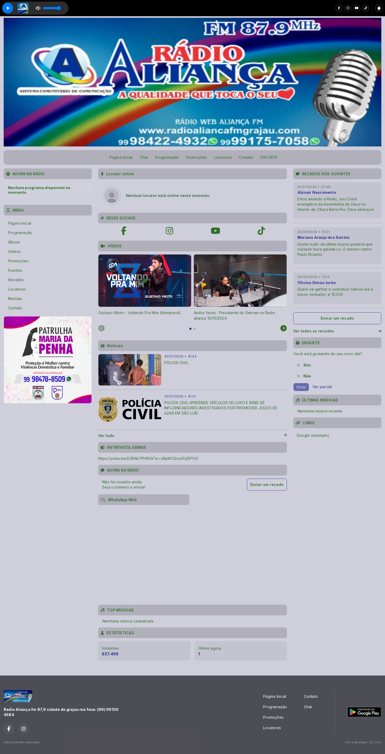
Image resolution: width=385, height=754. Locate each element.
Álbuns (14, 242)
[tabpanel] (144, 287)
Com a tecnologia (363, 742)
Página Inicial (121, 157)
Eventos (15, 270)
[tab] (190, 329)
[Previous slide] (101, 328)
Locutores (223, 157)
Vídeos (14, 251)
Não (307, 376)
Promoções (196, 157)
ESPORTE (269, 157)
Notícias (15, 298)
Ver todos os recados (337, 331)
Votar (301, 387)
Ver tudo (192, 435)
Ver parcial (322, 386)
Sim (307, 365)
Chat (144, 157)
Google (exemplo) (313, 435)
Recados (16, 279)
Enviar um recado (267, 484)
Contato (246, 157)
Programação (167, 157)
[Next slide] (283, 328)
